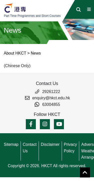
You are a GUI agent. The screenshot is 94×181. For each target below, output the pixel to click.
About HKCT (15, 53)
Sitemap (11, 144)
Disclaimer (50, 144)
